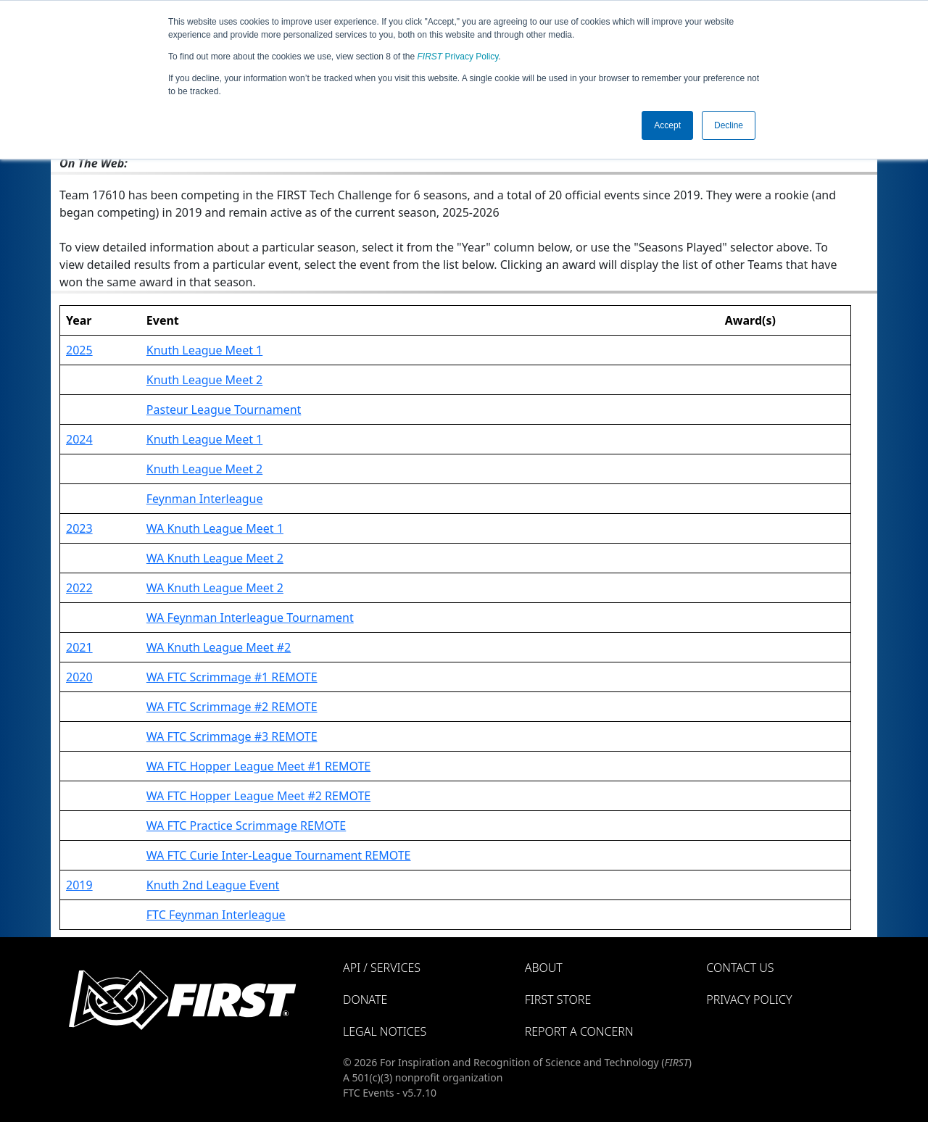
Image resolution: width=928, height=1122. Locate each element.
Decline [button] (728, 125)
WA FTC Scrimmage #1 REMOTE (232, 677)
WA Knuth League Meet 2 (214, 558)
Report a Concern (579, 1031)
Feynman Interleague (204, 499)
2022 (79, 588)
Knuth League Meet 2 (204, 380)
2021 (79, 647)
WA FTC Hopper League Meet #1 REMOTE (258, 766)
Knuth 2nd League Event (213, 885)
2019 (79, 885)
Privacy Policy (458, 56)
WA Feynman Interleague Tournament (250, 618)
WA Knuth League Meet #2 (218, 647)
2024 (79, 439)
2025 (79, 350)
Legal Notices (384, 1031)
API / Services (381, 968)
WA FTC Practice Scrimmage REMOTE (246, 826)
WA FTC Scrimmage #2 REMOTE (232, 707)
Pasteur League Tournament (224, 409)
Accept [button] (667, 125)
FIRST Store (558, 999)
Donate (365, 999)
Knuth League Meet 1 (204, 350)
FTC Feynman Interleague (216, 915)
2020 (79, 677)
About (544, 968)
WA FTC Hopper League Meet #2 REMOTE (258, 796)
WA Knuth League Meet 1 (214, 528)
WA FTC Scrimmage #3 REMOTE (232, 736)
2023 (79, 528)
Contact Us (740, 968)
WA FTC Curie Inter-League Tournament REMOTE (278, 855)
